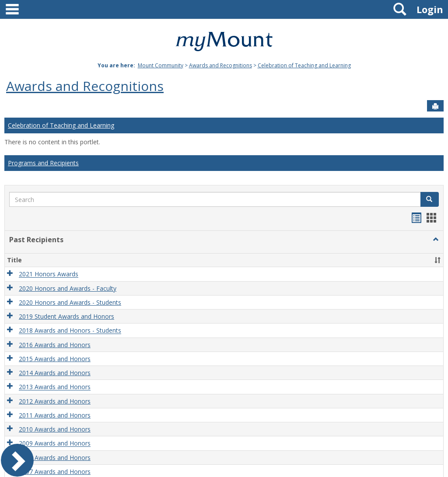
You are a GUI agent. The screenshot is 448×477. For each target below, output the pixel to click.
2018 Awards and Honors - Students (70, 331)
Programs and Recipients (43, 163)
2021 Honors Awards (48, 274)
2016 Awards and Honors (55, 345)
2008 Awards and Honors (55, 457)
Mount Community (160, 65)
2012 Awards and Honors (55, 401)
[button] (429, 199)
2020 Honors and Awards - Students (70, 302)
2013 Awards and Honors (55, 387)
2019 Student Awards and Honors (66, 316)
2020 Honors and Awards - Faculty (67, 288)
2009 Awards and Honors (55, 443)
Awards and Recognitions (220, 65)
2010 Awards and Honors (55, 429)
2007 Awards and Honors (55, 471)
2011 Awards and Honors (55, 415)
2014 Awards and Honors (55, 373)
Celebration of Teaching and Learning (304, 65)
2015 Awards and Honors (55, 359)
